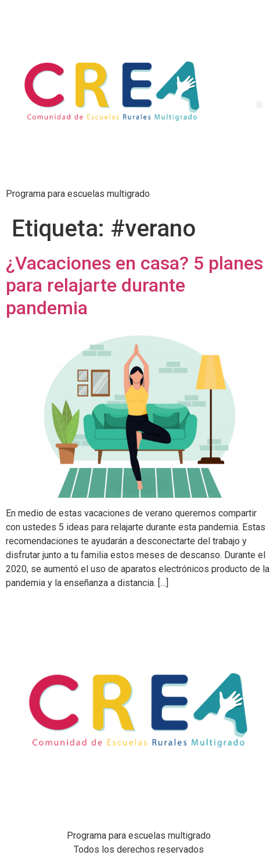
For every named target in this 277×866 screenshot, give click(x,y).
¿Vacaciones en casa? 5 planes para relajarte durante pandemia (134, 285)
